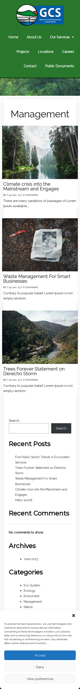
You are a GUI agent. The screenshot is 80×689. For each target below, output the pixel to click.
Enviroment (31, 596)
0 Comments (30, 194)
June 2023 (31, 559)
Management (33, 601)
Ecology (29, 590)
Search (14, 421)
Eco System (32, 585)
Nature (28, 607)
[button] (73, 615)
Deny (40, 667)
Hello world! (23, 500)
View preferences (40, 679)
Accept (40, 655)
